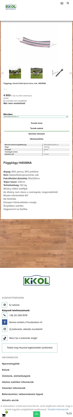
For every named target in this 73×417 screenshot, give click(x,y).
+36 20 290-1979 (16, 313)
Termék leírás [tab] (36, 123)
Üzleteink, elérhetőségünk (16, 376)
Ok (36, 414)
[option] (15, 73)
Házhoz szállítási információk (18, 382)
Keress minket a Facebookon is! (22, 322)
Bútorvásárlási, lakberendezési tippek (22, 394)
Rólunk (6, 370)
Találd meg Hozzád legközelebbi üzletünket (29, 348)
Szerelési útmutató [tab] (37, 134)
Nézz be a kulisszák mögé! (19, 338)
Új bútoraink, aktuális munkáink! (22, 329)
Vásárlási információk (13, 388)
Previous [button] (2, 73)
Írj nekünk (10, 305)
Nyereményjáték (11, 364)
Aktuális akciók (10, 400)
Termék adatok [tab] (36, 128)
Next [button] (70, 73)
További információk (57, 409)
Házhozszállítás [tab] (36, 139)
